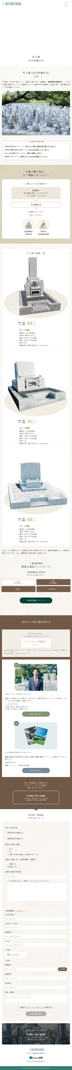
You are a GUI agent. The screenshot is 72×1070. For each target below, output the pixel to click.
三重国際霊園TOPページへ (36, 600)
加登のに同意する (36, 1007)
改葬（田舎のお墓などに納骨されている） (24, 854)
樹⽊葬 (18, 589)
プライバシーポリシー (34, 1007)
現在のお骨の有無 (12, 844)
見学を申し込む (36, 714)
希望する (12, 864)
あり (11, 849)
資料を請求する (36, 770)
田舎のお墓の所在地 (13, 871)
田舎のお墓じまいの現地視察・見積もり (21, 859)
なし (11, 852)
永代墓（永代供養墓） (53, 582)
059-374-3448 (37, 1034)
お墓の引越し (53, 589)
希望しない (13, 867)
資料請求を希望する (15, 838)
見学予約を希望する (15, 832)
